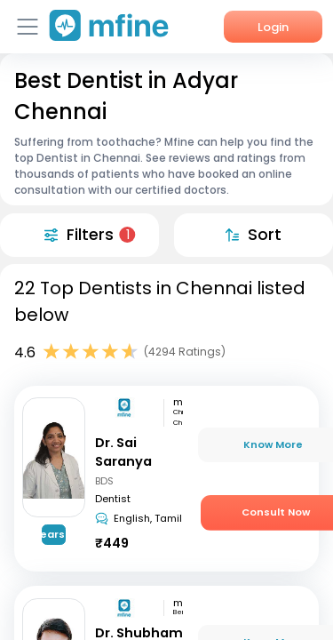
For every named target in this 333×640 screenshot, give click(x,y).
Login (273, 27)
